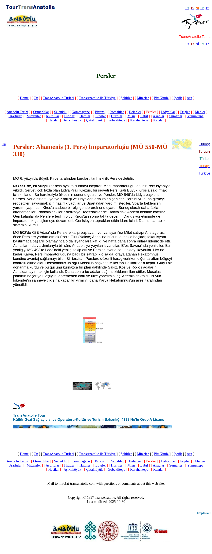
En (187, 43)
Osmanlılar (41, 112)
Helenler (135, 112)
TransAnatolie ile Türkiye (97, 98)
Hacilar (53, 120)
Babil (144, 116)
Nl (197, 43)
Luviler (101, 116)
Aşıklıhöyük (72, 120)
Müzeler (143, 98)
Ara (189, 98)
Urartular (15, 116)
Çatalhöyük (94, 120)
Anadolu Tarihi (17, 112)
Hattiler (85, 116)
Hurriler (116, 116)
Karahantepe (139, 120)
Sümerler (175, 116)
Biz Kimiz (161, 98)
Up (36, 98)
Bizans (99, 112)
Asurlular (52, 116)
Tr (207, 8)
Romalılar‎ (117, 112)
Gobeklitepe (116, 120)
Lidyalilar (168, 112)
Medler (200, 112)
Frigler (185, 112)
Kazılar (158, 120)
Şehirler (126, 98)
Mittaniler (34, 116)
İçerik (178, 98)
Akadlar (158, 116)
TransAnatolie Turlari (58, 98)
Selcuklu (60, 112)
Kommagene (81, 112)
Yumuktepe (195, 116)
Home (24, 98)
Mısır (131, 116)
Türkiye (204, 173)
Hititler (69, 116)
